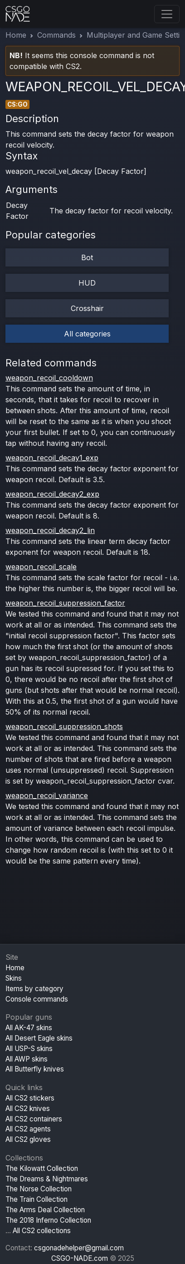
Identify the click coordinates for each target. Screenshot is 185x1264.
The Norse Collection (38, 1189)
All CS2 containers (33, 1119)
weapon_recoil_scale (41, 566)
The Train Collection (36, 1199)
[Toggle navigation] (167, 14)
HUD (87, 282)
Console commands (36, 999)
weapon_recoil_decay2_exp (52, 494)
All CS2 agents (28, 1129)
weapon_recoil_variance (46, 795)
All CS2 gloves (28, 1139)
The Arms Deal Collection (45, 1209)
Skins (13, 978)
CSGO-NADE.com (79, 1258)
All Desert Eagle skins (39, 1038)
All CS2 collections (42, 1230)
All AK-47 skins (28, 1027)
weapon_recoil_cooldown (49, 377)
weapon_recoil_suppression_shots (64, 726)
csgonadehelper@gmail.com (79, 1248)
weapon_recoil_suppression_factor (65, 602)
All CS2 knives (27, 1108)
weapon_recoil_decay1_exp (51, 457)
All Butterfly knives (34, 1069)
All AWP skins (26, 1059)
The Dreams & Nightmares (46, 1179)
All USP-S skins (29, 1048)
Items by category (34, 988)
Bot (87, 257)
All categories (87, 333)
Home (15, 35)
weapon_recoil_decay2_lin (50, 530)
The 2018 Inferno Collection (48, 1220)
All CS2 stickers (29, 1098)
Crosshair (87, 308)
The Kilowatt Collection (41, 1168)
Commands (56, 35)
